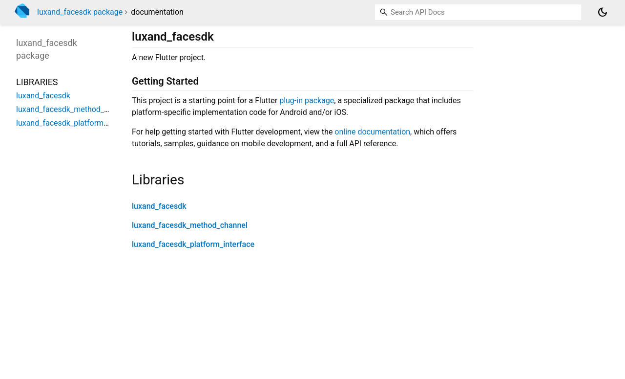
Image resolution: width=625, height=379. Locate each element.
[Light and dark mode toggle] (602, 12)
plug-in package (306, 100)
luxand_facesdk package (80, 12)
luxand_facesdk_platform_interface (193, 244)
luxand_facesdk (159, 206)
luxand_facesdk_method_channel (190, 225)
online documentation (372, 131)
